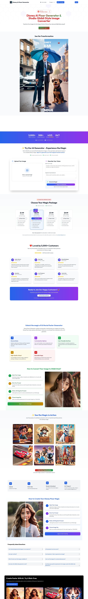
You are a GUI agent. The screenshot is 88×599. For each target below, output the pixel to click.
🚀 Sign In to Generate (60, 184)
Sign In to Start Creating (62, 533)
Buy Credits (43, 2)
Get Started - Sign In (44, 28)
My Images (60, 2)
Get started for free (12, 584)
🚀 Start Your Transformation (44, 470)
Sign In (76, 2)
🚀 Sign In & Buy (22, 218)
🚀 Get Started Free (44, 295)
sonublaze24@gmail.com (61, 234)
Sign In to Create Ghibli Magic (25, 403)
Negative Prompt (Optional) (50, 172)
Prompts (52, 2)
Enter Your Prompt (48, 163)
